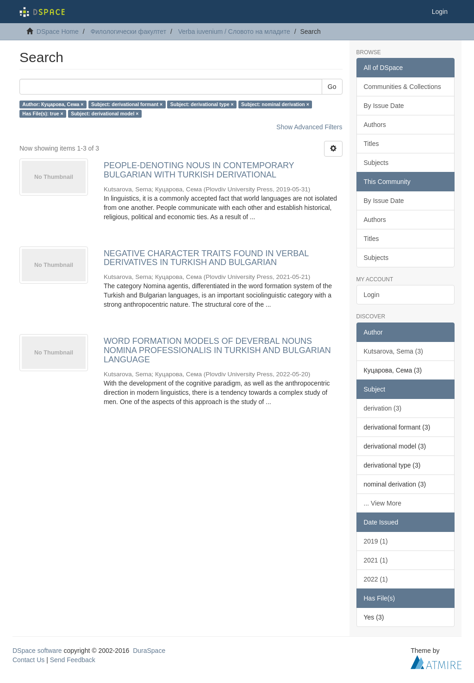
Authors (375, 124)
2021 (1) (376, 560)
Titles (371, 143)
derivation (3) (383, 408)
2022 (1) (376, 579)
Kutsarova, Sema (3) (393, 351)
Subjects (376, 162)
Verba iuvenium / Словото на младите (234, 31)
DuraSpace (149, 650)
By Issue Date (384, 105)
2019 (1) (376, 541)
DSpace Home (58, 31)
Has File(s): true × (42, 113)
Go (332, 86)
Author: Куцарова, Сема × (52, 104)
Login (372, 294)
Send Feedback (72, 660)
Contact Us (28, 660)
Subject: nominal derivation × (275, 104)
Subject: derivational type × (202, 104)
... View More (382, 503)
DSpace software (37, 650)
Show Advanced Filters (309, 127)
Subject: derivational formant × (126, 104)
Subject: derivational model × (104, 113)
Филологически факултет (128, 31)
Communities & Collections (402, 86)
